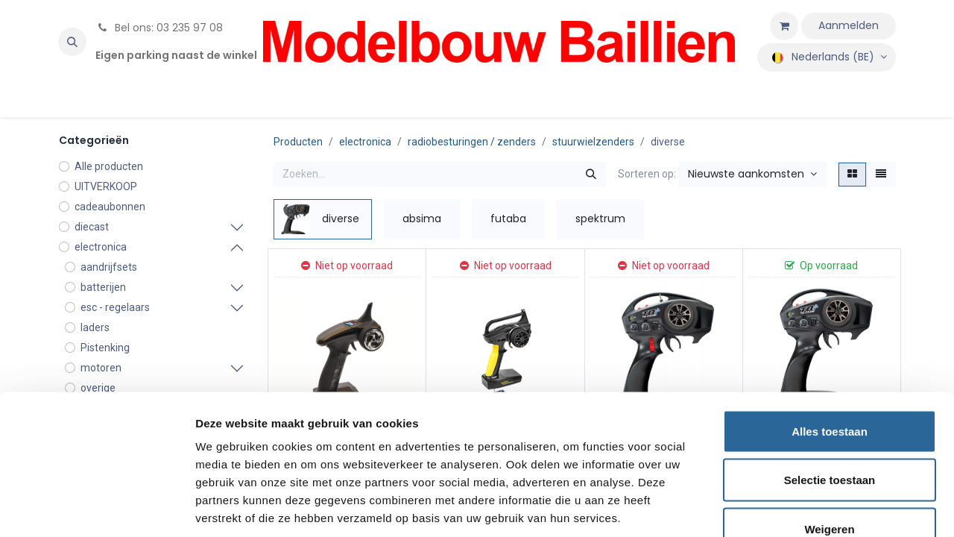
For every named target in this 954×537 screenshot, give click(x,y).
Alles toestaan (830, 341)
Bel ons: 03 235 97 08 (159, 27)
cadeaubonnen (110, 207)
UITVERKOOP (106, 186)
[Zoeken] (591, 174)
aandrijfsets (108, 267)
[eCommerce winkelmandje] (784, 26)
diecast (92, 227)
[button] (72, 42)
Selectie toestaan (830, 390)
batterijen (103, 287)
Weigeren (829, 439)
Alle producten (109, 166)
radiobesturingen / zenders (472, 142)
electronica (101, 247)
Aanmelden (848, 25)
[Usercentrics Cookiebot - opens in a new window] (96, 508)
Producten (298, 142)
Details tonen (805, 507)
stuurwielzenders (593, 142)
